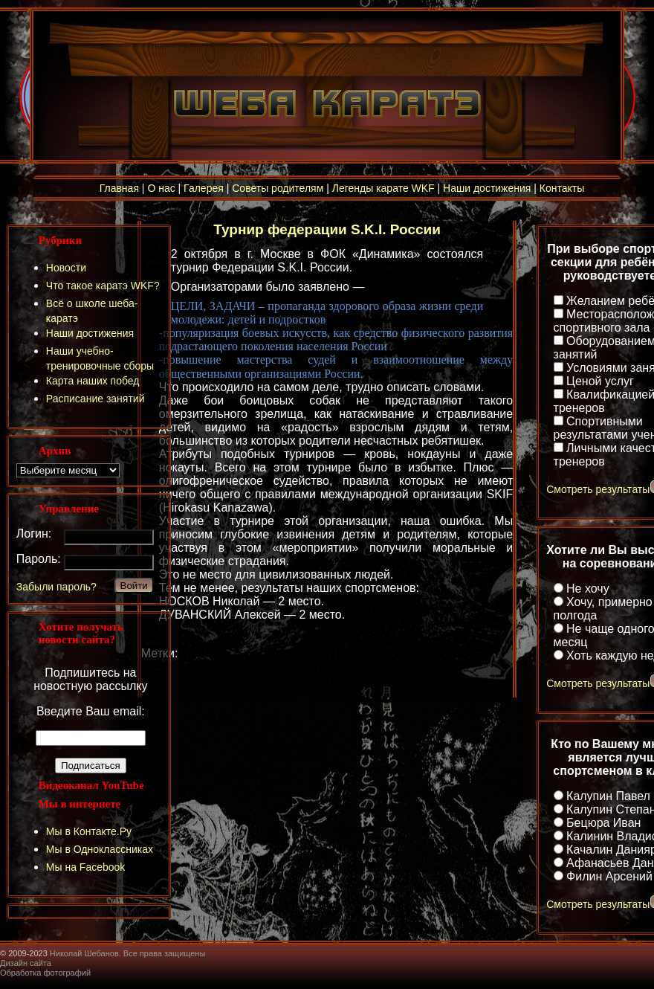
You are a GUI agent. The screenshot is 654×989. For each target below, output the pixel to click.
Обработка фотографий (45, 972)
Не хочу (587, 588)
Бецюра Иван (603, 822)
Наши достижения (487, 188)
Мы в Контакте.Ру (89, 831)
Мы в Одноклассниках (99, 849)
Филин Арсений (609, 876)
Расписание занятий (95, 399)
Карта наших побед (93, 381)
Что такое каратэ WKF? (103, 285)
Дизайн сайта (25, 963)
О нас (161, 188)
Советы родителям (277, 188)
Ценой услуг (600, 381)
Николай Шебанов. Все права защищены (128, 953)
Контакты (562, 188)
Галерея (204, 188)
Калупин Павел (608, 796)
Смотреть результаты (598, 489)
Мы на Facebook (86, 867)
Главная (119, 188)
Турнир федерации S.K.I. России (327, 229)
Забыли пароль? (56, 587)
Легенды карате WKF (383, 188)
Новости (66, 268)
